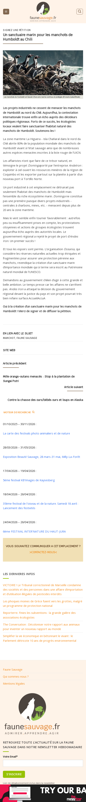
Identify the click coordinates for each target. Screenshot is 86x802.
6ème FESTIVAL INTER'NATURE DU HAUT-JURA (34, 531)
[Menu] (6, 12)
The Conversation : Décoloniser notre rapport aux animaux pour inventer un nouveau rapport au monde (41, 626)
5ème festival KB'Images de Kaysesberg (29, 480)
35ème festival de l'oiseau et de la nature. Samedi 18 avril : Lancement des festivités (40, 506)
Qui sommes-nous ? (16, 676)
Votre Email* (10, 756)
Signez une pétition (17, 30)
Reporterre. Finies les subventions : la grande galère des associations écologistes (39, 615)
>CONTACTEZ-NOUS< (43, 552)
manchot (9, 338)
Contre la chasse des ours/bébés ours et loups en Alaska (45, 400)
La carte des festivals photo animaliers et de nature (36, 433)
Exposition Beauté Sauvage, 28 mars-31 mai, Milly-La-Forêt (41, 457)
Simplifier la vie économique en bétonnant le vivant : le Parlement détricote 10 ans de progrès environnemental (39, 638)
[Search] (79, 11)
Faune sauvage (27, 338)
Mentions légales (14, 683)
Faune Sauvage (12, 669)
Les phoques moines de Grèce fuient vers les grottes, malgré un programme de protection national (42, 603)
